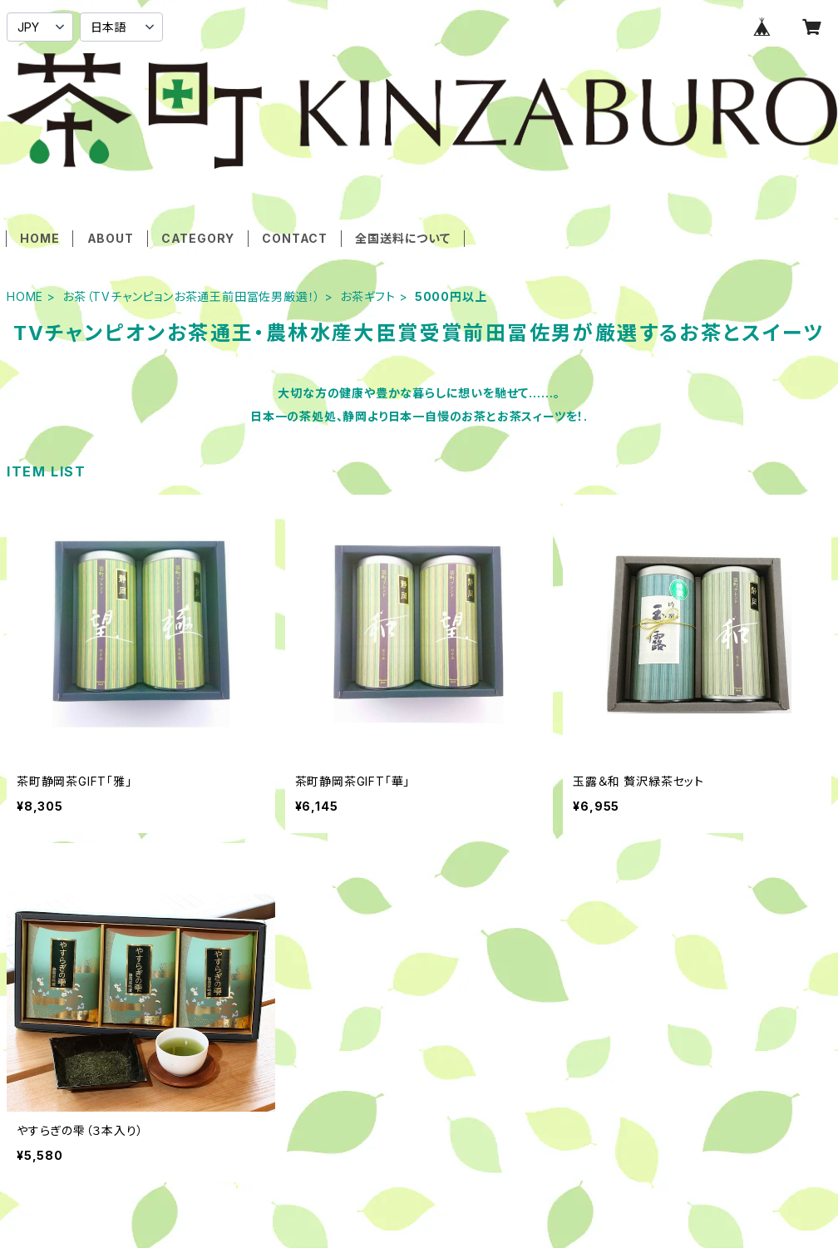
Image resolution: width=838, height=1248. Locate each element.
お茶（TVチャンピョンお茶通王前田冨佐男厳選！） (191, 296)
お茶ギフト (368, 296)
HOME (39, 238)
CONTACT (295, 238)
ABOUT (110, 238)
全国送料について (402, 238)
